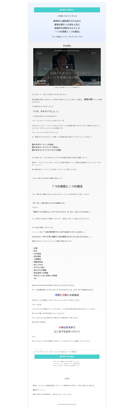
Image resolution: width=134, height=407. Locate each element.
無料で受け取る (67, 356)
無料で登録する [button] (67, 10)
